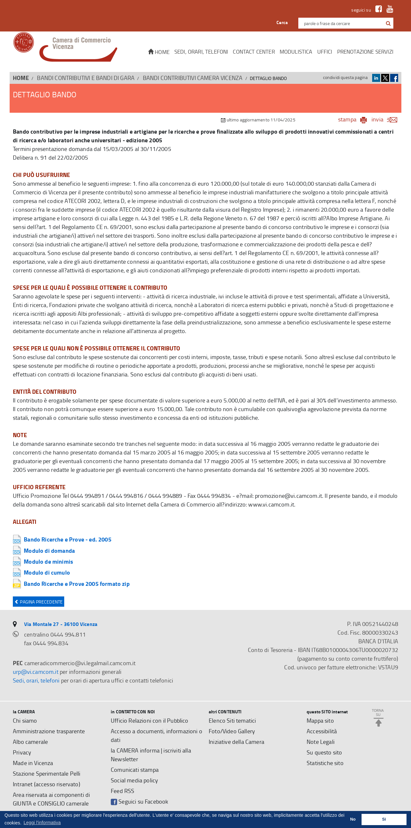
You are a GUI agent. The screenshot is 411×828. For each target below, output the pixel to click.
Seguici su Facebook (139, 801)
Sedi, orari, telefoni (201, 51)
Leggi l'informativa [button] (42, 822)
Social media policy (134, 780)
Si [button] (384, 819)
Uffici (324, 51)
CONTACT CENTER (254, 51)
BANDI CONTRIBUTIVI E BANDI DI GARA (86, 78)
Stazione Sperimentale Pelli (47, 773)
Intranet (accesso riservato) (46, 784)
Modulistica (296, 51)
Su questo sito (324, 752)
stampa (347, 119)
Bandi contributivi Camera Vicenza (193, 78)
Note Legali (321, 741)
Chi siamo (25, 720)
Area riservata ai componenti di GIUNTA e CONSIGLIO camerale (51, 799)
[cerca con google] (387, 23)
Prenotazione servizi (365, 51)
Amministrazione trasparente (49, 731)
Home (159, 52)
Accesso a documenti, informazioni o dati (156, 735)
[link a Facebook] (377, 10)
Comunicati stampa (135, 769)
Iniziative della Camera (236, 741)
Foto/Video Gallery (232, 731)
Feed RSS (122, 791)
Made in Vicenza (33, 763)
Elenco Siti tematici (232, 720)
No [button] (353, 819)
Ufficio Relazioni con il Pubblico (149, 720)
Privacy (22, 752)
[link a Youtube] (388, 10)
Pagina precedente (38, 601)
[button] (388, 23)
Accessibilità (322, 731)
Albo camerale (30, 741)
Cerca (282, 22)
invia (386, 119)
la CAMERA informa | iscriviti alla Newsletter (151, 754)
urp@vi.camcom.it (35, 671)
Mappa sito (320, 720)
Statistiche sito (325, 763)
